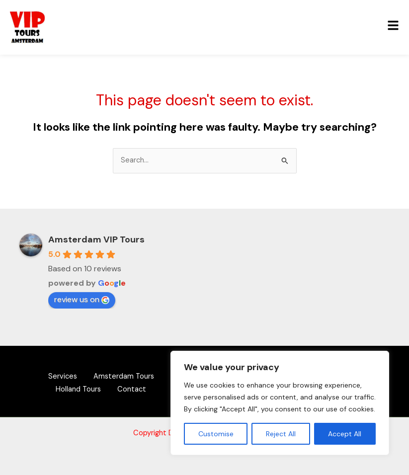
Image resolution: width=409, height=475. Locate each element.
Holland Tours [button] (76, 389)
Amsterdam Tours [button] (125, 376)
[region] (279, 403)
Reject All (281, 433)
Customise (216, 433)
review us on (81, 299)
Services (60, 376)
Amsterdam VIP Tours (96, 239)
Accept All (344, 433)
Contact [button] (133, 389)
